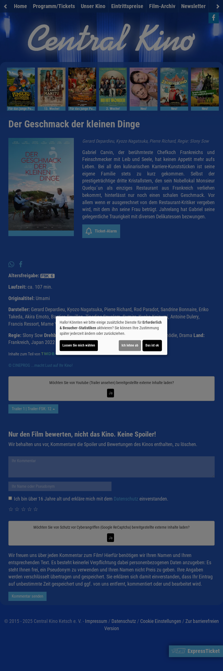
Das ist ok (152, 345)
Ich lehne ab (130, 345)
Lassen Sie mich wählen (78, 345)
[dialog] (111, 335)
